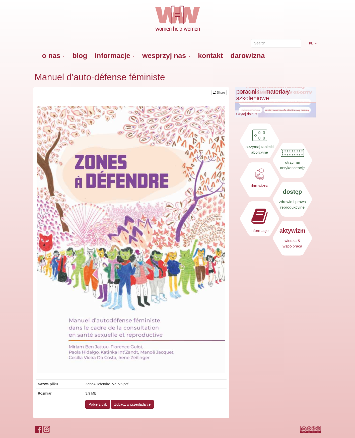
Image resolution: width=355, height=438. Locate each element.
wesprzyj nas (166, 55)
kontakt (210, 55)
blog (79, 55)
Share (219, 92)
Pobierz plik (98, 404)
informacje (115, 55)
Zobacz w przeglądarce (132, 404)
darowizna (248, 55)
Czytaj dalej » (246, 114)
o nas (53, 55)
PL (315, 45)
